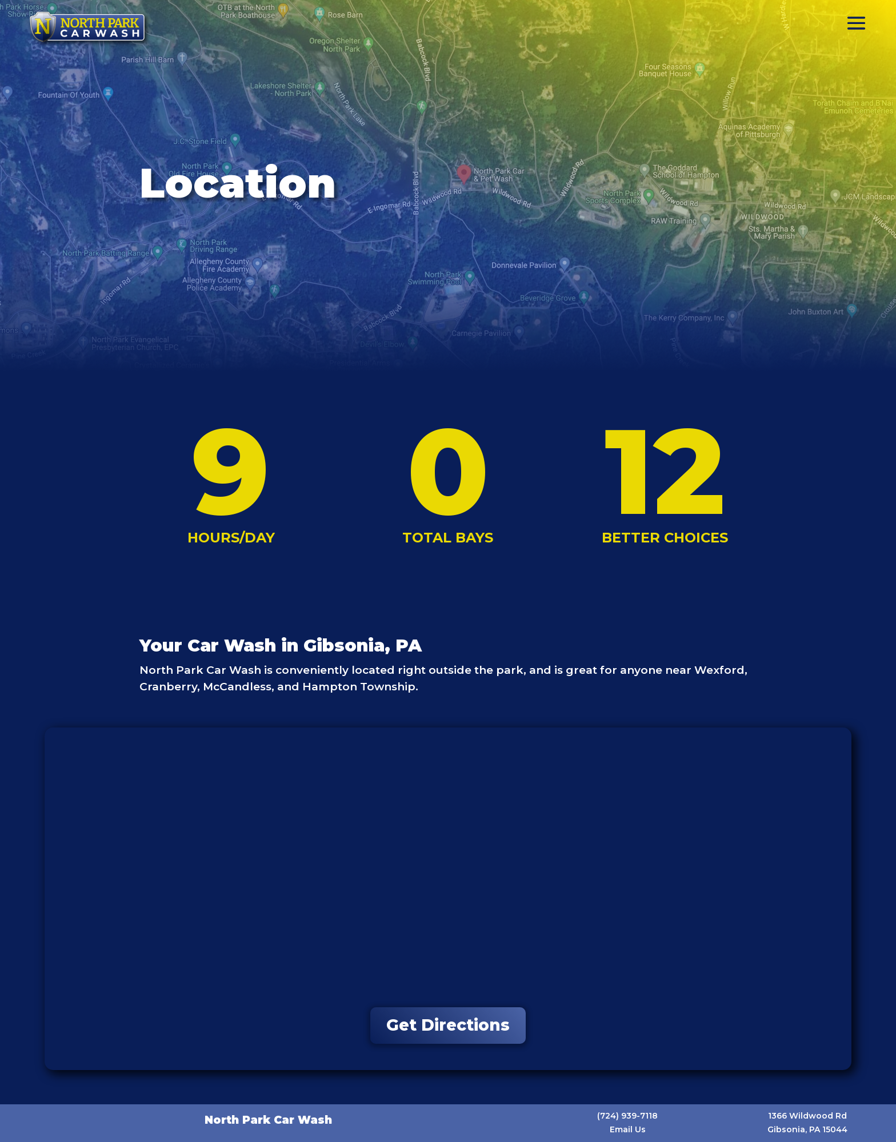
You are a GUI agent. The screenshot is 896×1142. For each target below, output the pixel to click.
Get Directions (448, 1025)
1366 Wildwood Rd (807, 1116)
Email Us (628, 1129)
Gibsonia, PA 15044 (807, 1129)
